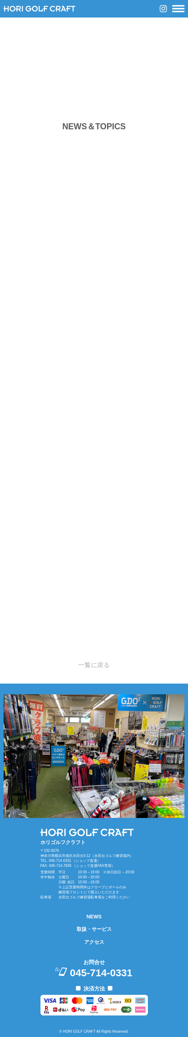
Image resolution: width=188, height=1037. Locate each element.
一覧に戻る (94, 665)
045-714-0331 (101, 972)
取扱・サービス (94, 929)
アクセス (94, 942)
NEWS (94, 916)
